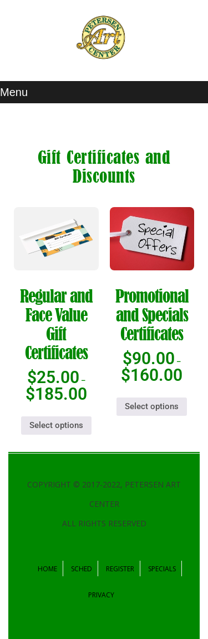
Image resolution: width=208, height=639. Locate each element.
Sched (81, 568)
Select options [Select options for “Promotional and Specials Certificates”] (152, 406)
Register (120, 568)
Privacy (101, 595)
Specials (162, 568)
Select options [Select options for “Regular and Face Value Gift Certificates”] (56, 425)
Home (47, 568)
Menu (14, 92)
